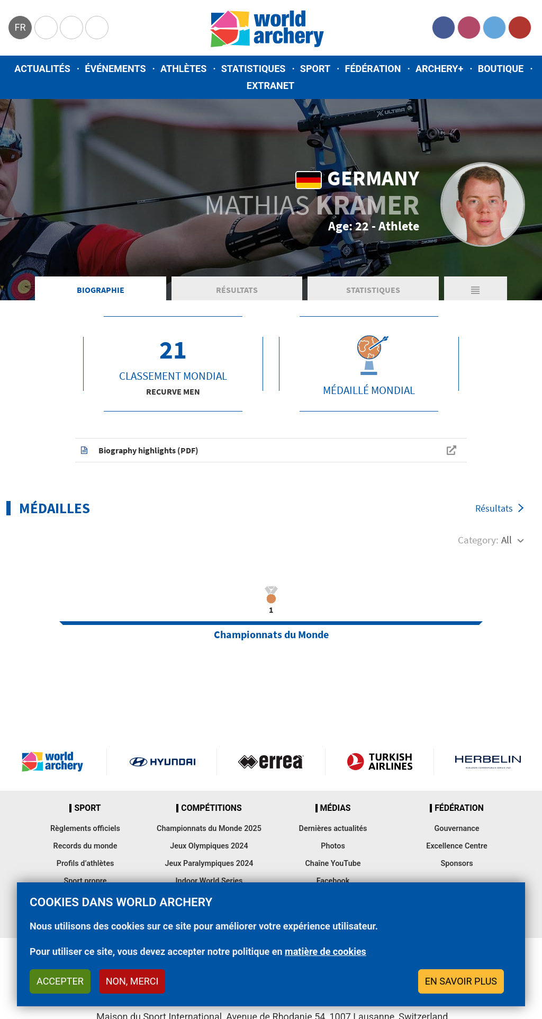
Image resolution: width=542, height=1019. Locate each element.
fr (19, 27)
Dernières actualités (333, 828)
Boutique (501, 68)
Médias (335, 808)
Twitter (494, 27)
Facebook (443, 27)
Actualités (42, 68)
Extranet (270, 85)
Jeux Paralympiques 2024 (209, 863)
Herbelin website (488, 761)
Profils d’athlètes (85, 863)
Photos (333, 846)
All (506, 539)
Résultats (237, 289)
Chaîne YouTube (332, 863)
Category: (478, 539)
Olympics (46, 27)
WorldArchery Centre (97, 27)
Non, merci (132, 981)
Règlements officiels (85, 828)
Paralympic (71, 27)
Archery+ (439, 68)
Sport (315, 68)
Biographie (100, 289)
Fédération (373, 68)
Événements (115, 68)
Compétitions (211, 808)
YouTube (519, 27)
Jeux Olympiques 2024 (209, 846)
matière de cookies (325, 951)
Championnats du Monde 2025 (209, 828)
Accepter (60, 981)
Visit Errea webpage (271, 761)
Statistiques (253, 68)
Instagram (469, 27)
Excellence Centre (456, 846)
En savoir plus (461, 981)
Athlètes (183, 68)
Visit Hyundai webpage (162, 761)
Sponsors (456, 863)
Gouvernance (456, 828)
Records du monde (85, 846)
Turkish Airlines (379, 761)
